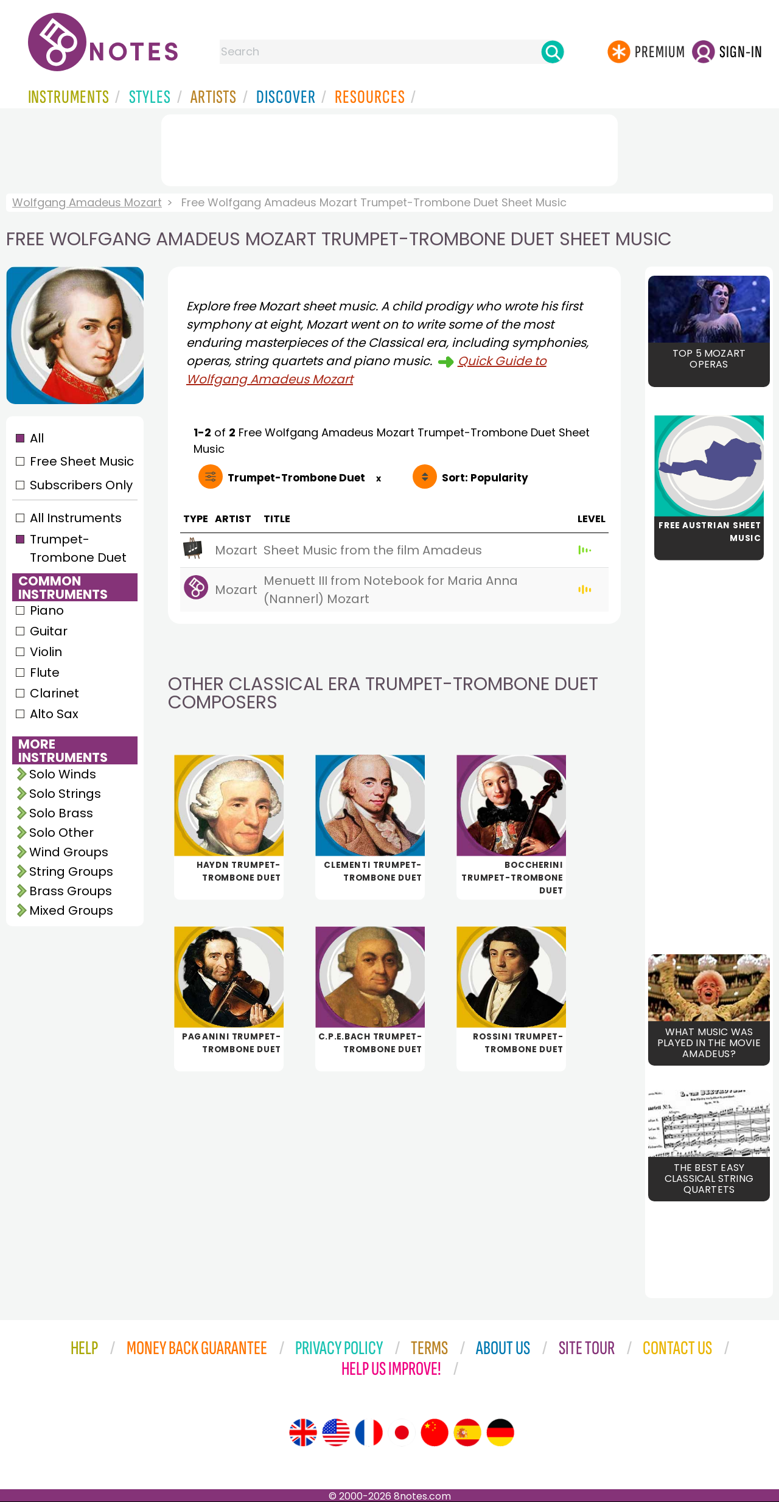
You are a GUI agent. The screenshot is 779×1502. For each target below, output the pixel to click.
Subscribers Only (81, 485)
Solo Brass (61, 813)
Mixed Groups (71, 910)
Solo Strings (65, 793)
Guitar (49, 631)
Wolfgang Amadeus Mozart (87, 202)
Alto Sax (54, 713)
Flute (45, 672)
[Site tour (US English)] (336, 1432)
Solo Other (61, 832)
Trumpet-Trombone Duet (78, 548)
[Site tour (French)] (369, 1432)
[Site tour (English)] (303, 1432)
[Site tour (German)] (500, 1432)
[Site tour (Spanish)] (467, 1432)
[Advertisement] (389, 148)
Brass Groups (70, 890)
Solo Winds (62, 774)
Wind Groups (68, 852)
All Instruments (76, 517)
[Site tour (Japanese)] (401, 1432)
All (37, 438)
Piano (47, 610)
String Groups (71, 871)
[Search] (552, 51)
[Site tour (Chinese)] (434, 1432)
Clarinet (54, 693)
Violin (46, 651)
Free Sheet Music (82, 461)
